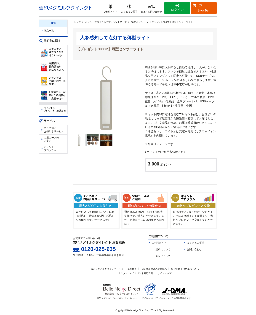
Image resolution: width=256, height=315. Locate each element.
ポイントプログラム (50, 149)
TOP (53, 23)
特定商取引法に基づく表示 (185, 269)
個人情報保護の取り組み (154, 269)
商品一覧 (49, 30)
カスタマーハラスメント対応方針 (135, 273)
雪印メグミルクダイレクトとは (107, 269)
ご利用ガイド (159, 243)
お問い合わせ (194, 249)
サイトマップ (164, 273)
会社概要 (132, 269)
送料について (163, 249)
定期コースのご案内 (51, 139)
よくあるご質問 (195, 243)
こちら (182, 151)
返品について (163, 256)
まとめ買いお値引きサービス (54, 130)
